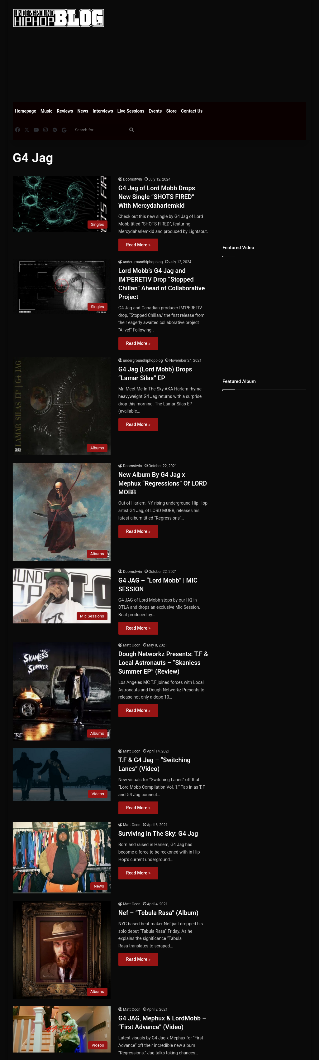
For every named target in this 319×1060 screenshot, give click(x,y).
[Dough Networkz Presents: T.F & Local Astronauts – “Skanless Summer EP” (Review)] (62, 691)
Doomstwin (132, 179)
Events (155, 111)
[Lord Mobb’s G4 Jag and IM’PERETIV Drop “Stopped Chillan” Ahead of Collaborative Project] (62, 286)
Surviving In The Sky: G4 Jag (158, 833)
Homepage (25, 111)
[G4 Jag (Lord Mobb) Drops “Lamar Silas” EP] (62, 406)
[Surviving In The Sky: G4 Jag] (62, 857)
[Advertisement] (216, 50)
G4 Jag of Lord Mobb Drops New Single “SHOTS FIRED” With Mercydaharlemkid (156, 196)
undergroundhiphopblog (143, 262)
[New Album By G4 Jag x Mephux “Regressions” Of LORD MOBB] (62, 512)
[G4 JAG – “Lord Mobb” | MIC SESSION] (62, 596)
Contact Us (191, 111)
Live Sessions (131, 111)
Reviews (65, 111)
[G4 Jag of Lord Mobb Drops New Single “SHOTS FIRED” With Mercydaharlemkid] (62, 203)
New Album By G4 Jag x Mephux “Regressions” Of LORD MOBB (162, 483)
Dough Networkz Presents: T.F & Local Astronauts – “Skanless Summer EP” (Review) (163, 662)
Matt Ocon (131, 645)
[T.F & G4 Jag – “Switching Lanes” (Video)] (62, 774)
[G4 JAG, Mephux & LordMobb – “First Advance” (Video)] (62, 1029)
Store (171, 111)
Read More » (138, 244)
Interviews (103, 111)
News (83, 111)
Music (46, 111)
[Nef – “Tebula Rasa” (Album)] (62, 950)
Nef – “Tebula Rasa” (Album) (158, 913)
